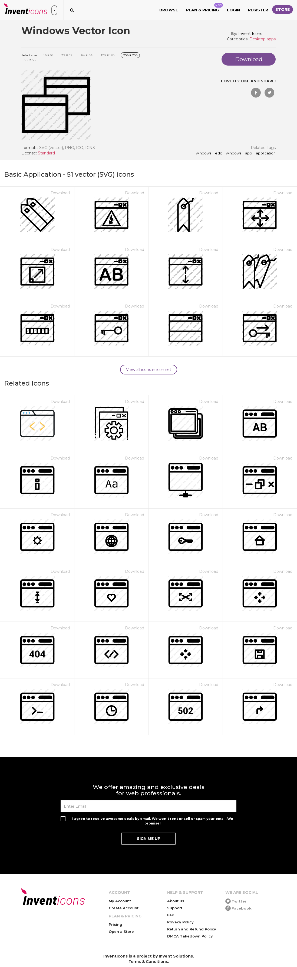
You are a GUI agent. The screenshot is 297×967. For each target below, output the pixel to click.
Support (174, 908)
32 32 (66, 55)
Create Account (123, 908)
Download (60, 192)
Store (282, 9)
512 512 (30, 60)
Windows (233, 153)
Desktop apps (262, 39)
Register (258, 10)
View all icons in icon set (148, 369)
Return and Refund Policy (191, 929)
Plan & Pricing (204, 7)
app (248, 153)
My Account (120, 901)
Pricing (115, 924)
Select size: (29, 55)
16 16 (48, 55)
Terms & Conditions (148, 961)
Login (233, 10)
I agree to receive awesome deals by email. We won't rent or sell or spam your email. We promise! (152, 821)
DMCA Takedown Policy (190, 936)
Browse (168, 10)
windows (203, 153)
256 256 (130, 55)
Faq (170, 915)
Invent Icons (250, 33)
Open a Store (121, 931)
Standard (46, 153)
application (266, 153)
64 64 (87, 55)
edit (218, 153)
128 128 (108, 55)
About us (175, 901)
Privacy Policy (180, 922)
